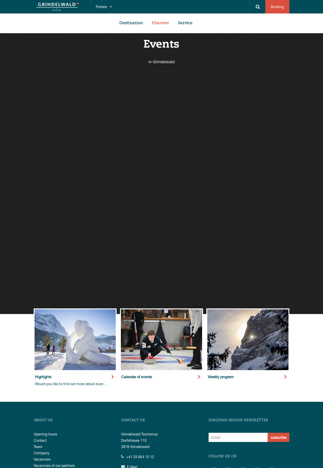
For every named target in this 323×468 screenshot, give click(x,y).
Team (38, 446)
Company (41, 453)
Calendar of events (136, 377)
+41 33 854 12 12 (137, 457)
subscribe (278, 437)
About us (43, 420)
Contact (40, 440)
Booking (277, 6)
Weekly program (221, 377)
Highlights (43, 377)
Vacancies (42, 459)
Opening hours (45, 434)
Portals (101, 6)
